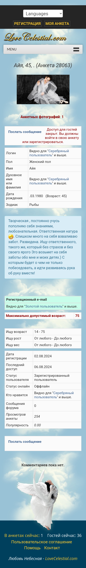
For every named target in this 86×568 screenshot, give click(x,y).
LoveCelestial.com (61, 558)
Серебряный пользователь (49, 153)
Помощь (32, 547)
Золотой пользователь (43, 306)
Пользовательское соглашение (41, 541)
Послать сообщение (25, 132)
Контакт (52, 547)
